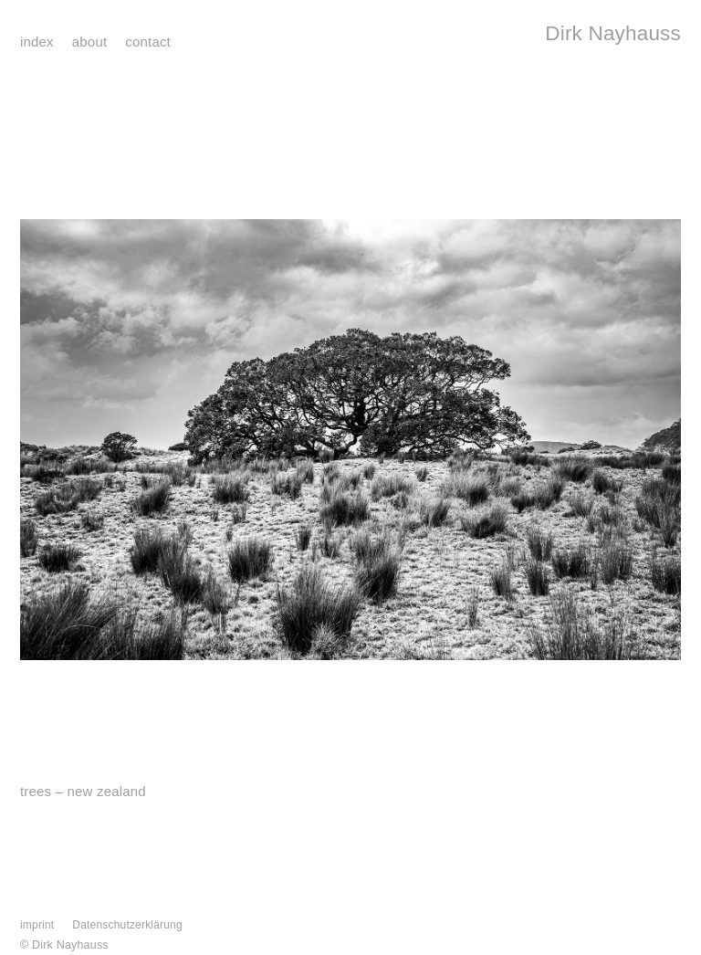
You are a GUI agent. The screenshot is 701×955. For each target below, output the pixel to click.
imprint (37, 924)
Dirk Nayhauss (613, 33)
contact (148, 41)
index (37, 41)
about (89, 41)
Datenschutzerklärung (127, 924)
